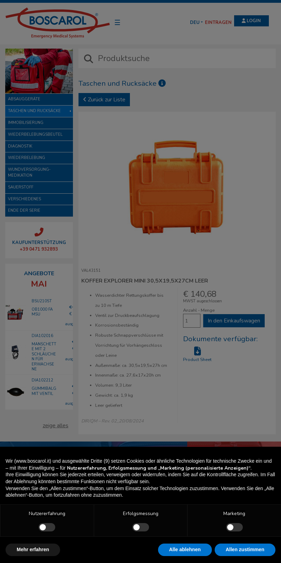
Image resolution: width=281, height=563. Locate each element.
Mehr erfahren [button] (33, 549)
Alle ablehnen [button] (185, 549)
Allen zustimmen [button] (245, 549)
